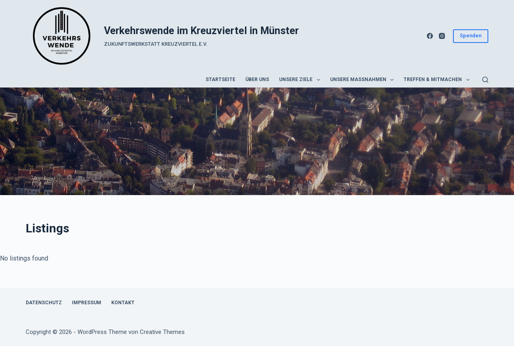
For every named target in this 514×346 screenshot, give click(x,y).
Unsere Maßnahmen (363, 80)
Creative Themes (162, 332)
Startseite (220, 79)
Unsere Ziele (301, 80)
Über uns (257, 79)
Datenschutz (44, 302)
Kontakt (123, 302)
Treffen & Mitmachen (438, 80)
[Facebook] (430, 36)
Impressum (86, 302)
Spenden (470, 36)
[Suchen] (485, 80)
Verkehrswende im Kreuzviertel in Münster (201, 31)
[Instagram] (442, 36)
